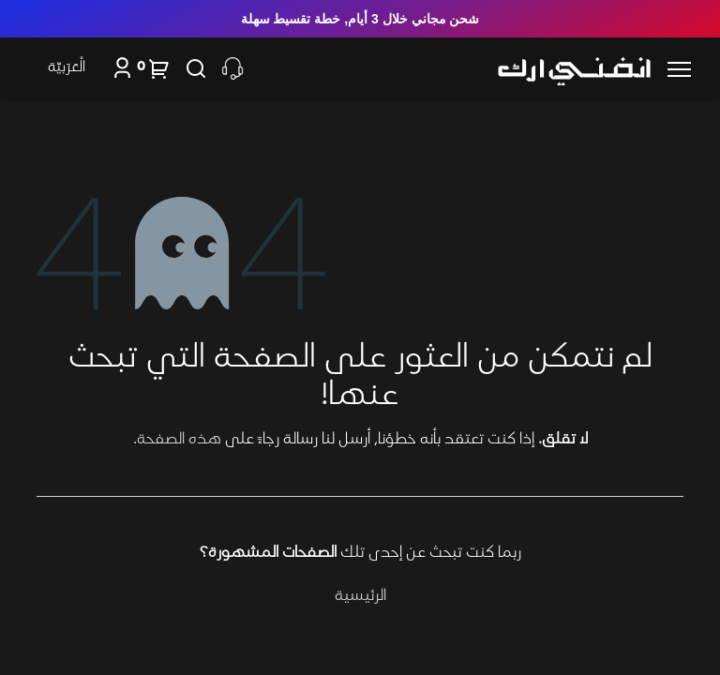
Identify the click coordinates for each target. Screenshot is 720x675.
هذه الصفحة (179, 439)
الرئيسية (360, 596)
